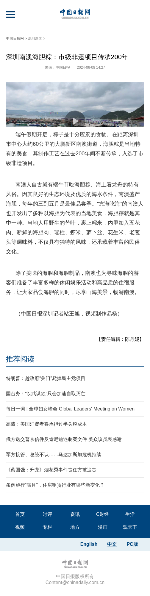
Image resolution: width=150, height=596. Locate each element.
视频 (20, 527)
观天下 (130, 527)
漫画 (102, 527)
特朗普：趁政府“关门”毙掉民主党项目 (45, 378)
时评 (47, 514)
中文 (112, 544)
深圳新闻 (35, 38)
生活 (130, 514)
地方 (75, 527)
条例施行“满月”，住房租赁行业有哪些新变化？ (55, 485)
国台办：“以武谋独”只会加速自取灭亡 (45, 393)
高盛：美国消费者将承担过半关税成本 (46, 424)
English (89, 544)
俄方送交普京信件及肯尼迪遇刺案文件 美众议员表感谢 (63, 439)
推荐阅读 (20, 359)
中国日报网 (15, 38)
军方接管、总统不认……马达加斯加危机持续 (53, 454)
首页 (20, 514)
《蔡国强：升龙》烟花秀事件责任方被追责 (51, 469)
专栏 (47, 527)
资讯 (75, 514)
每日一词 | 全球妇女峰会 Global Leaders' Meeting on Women (70, 408)
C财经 (102, 514)
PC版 (132, 544)
